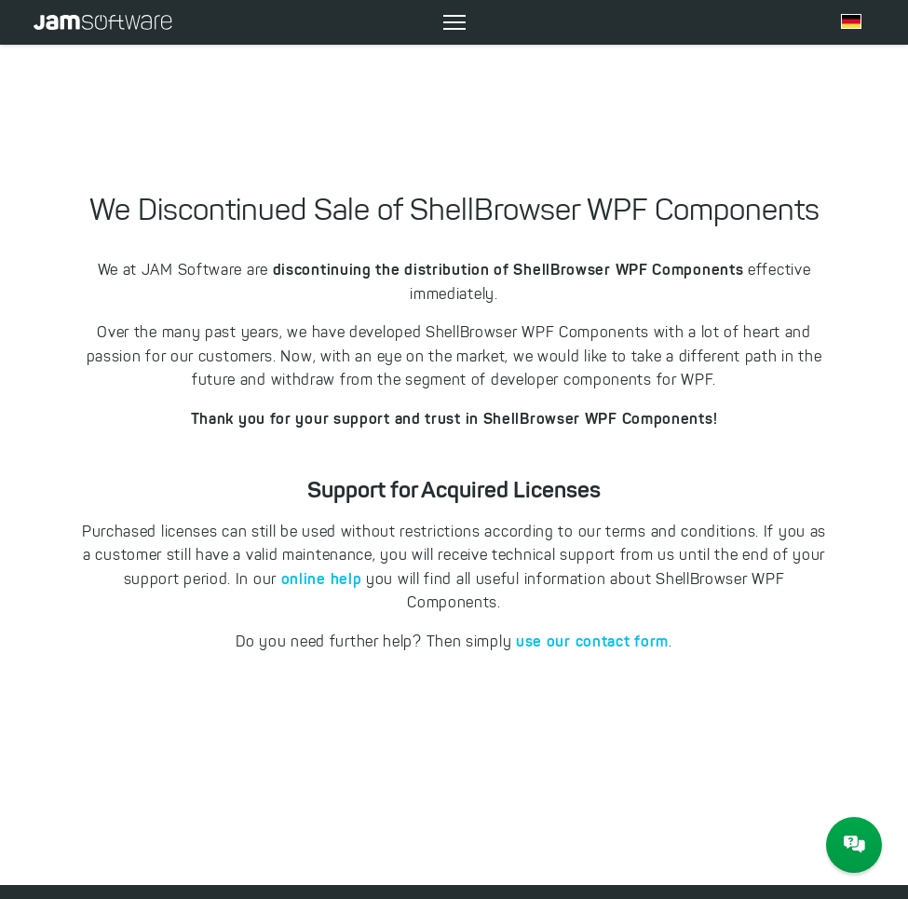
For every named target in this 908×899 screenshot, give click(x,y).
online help (321, 578)
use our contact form (592, 641)
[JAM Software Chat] (854, 845)
